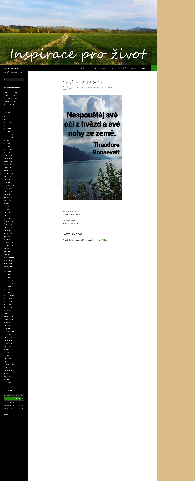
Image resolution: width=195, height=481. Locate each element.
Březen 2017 (8, 373)
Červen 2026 (8, 117)
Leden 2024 (8, 203)
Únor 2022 (7, 272)
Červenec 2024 (9, 185)
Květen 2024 (8, 191)
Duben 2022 (8, 266)
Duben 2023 (8, 230)
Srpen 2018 (7, 328)
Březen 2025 (8, 162)
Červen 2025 (8, 153)
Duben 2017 (8, 370)
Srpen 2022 (7, 254)
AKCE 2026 (92, 68)
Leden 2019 (8, 314)
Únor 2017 (7, 376)
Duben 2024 (8, 194)
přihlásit (104, 240)
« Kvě (6, 414)
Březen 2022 (8, 269)
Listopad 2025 (8, 138)
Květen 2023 (8, 227)
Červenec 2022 (9, 257)
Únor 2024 (7, 200)
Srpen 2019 (7, 293)
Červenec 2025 (9, 150)
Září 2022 (7, 251)
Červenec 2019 (9, 296)
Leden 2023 (8, 239)
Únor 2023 (7, 236)
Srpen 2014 (7, 382)
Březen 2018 (8, 343)
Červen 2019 (8, 299)
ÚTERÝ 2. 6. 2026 (9, 104)
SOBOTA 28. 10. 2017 (92, 213)
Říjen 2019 (7, 287)
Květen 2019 (8, 302)
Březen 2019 (8, 308)
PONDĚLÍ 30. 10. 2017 (92, 222)
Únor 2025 (7, 165)
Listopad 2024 (8, 173)
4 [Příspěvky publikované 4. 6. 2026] (13, 399)
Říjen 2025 (7, 141)
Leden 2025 (8, 168)
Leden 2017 (8, 379)
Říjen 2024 (7, 176)
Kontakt (134, 68)
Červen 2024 (8, 188)
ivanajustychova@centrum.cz (91, 87)
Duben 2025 (8, 159)
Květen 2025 (8, 156)
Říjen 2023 (7, 212)
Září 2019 (7, 290)
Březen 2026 (8, 126)
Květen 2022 (8, 263)
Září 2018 (7, 326)
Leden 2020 (8, 278)
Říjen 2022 (7, 248)
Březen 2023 (8, 233)
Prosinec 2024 (8, 171)
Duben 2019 (8, 305)
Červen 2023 (8, 224)
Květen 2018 (8, 337)
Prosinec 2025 (8, 135)
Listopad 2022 (8, 245)
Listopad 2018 (8, 320)
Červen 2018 (8, 334)
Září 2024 (7, 179)
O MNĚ (81, 68)
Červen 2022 (8, 260)
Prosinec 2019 (8, 281)
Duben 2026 (8, 123)
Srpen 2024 (7, 182)
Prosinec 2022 (8, 242)
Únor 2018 (7, 346)
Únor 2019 (7, 311)
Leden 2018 (8, 349)
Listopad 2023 (8, 209)
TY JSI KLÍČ (122, 68)
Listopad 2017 (8, 355)
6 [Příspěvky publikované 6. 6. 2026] (19, 399)
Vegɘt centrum (11, 68)
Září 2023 (7, 215)
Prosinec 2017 (8, 352)
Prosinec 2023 (8, 206)
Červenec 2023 (9, 221)
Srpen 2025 (7, 147)
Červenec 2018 (9, 331)
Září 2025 (7, 144)
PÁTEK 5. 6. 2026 (9, 95)
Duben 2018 (8, 340)
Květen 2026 (8, 120)
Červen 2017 (8, 367)
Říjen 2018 (7, 323)
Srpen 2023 (7, 218)
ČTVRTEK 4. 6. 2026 (10, 98)
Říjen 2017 (7, 358)
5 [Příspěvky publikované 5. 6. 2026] (16, 399)
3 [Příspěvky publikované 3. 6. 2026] (10, 399)
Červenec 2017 (9, 364)
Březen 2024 (8, 197)
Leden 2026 (8, 132)
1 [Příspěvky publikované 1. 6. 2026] (5, 399)
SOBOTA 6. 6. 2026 (10, 92)
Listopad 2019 (8, 284)
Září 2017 (7, 361)
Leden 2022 (8, 275)
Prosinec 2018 (8, 317)
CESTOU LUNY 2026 (107, 68)
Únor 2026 (7, 129)
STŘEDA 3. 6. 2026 (10, 101)
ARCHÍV (144, 68)
